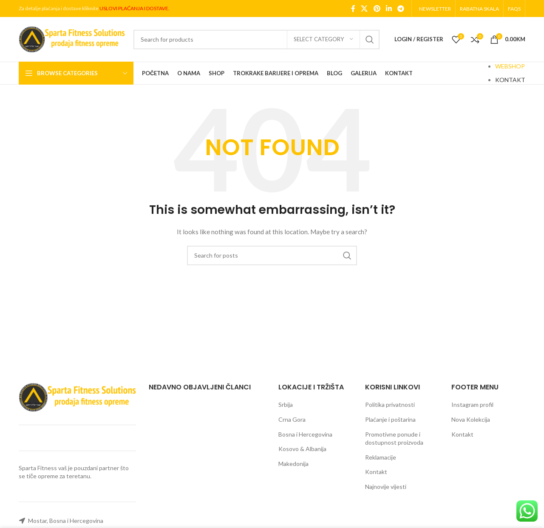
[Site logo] (72, 38)
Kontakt (376, 471)
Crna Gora (292, 419)
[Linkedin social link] (388, 8)
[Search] (256, 39)
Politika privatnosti (390, 404)
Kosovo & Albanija (302, 448)
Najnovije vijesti (385, 486)
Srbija (285, 404)
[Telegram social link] (401, 8)
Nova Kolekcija (470, 419)
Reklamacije (380, 457)
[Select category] (323, 39)
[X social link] (364, 8)
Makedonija (293, 463)
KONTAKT (510, 79)
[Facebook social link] (353, 8)
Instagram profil (472, 404)
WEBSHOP (510, 66)
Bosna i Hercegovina (305, 434)
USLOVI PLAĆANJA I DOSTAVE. (134, 8)
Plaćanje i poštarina (390, 419)
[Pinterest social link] (377, 8)
